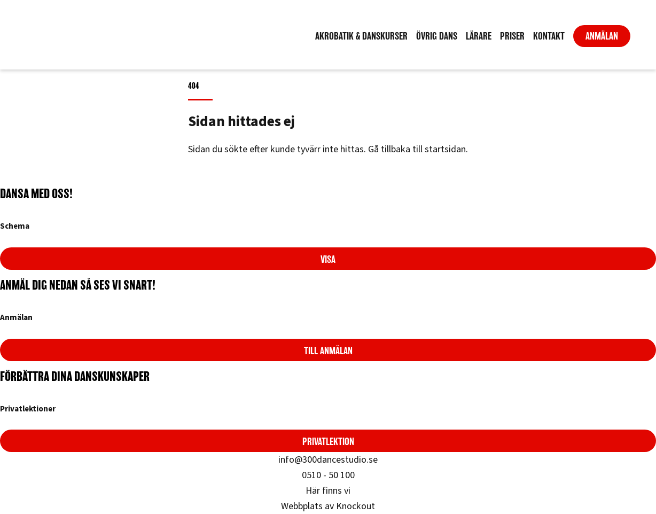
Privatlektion (328, 441)
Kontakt (549, 35)
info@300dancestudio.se (328, 459)
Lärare (478, 35)
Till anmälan (328, 350)
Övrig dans (436, 35)
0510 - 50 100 (328, 475)
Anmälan (601, 35)
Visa (328, 259)
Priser (512, 35)
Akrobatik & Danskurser (361, 35)
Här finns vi (328, 490)
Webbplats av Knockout (328, 506)
